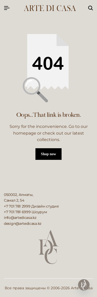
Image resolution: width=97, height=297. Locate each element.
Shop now (48, 154)
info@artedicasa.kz (20, 217)
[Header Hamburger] (7, 8)
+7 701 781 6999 (17, 212)
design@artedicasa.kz (22, 223)
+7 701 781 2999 (17, 206)
